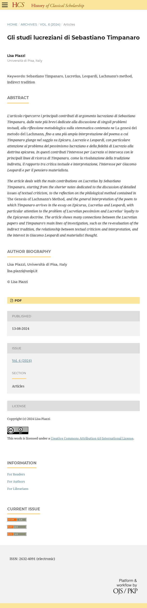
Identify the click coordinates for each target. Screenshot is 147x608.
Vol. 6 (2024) (50, 24)
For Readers (16, 474)
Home (12, 24)
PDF (18, 300)
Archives (29, 24)
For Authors (16, 481)
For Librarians (17, 488)
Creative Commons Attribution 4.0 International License (92, 438)
